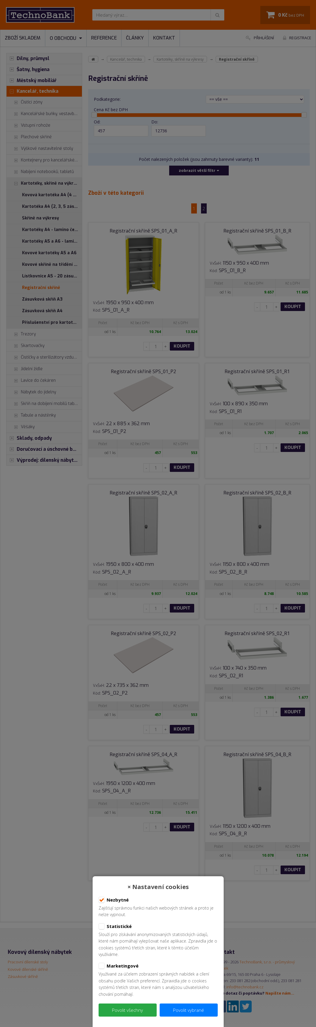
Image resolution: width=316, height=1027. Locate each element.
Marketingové (118, 966)
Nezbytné (114, 900)
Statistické (115, 926)
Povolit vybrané (188, 1010)
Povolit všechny (127, 1010)
